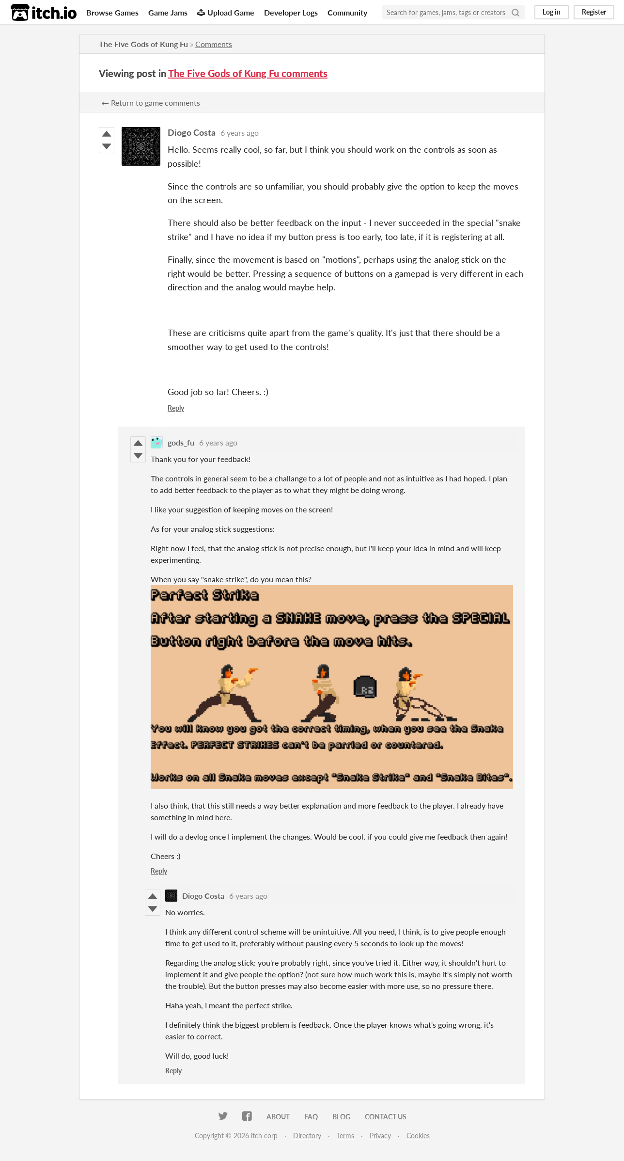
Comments (213, 43)
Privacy (380, 1135)
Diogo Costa (192, 132)
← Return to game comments (150, 102)
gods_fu (181, 442)
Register (594, 12)
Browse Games (112, 12)
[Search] (515, 12)
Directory (307, 1135)
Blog (341, 1117)
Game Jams (167, 12)
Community (347, 12)
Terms (345, 1135)
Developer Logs (291, 12)
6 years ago (239, 132)
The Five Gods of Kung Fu (143, 43)
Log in (552, 12)
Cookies (418, 1135)
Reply (176, 408)
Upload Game (225, 12)
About (278, 1117)
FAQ (311, 1117)
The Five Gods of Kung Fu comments (248, 73)
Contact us (385, 1117)
